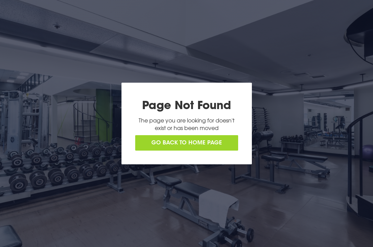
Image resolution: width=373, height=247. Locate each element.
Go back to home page (186, 143)
